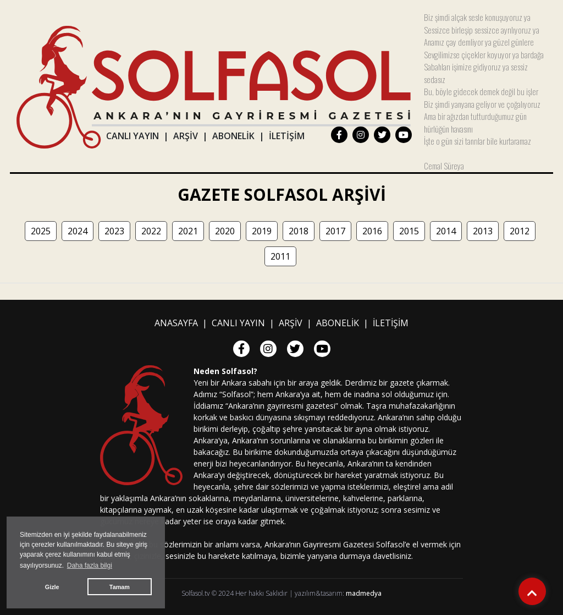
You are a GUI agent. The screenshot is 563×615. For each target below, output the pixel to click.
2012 (519, 231)
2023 (114, 231)
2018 (298, 231)
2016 (372, 231)
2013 (483, 231)
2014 (446, 231)
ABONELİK (233, 136)
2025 (41, 231)
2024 (77, 231)
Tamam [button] (119, 587)
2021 (188, 231)
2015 (409, 231)
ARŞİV (185, 136)
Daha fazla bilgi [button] (89, 565)
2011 (280, 256)
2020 (225, 231)
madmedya (364, 593)
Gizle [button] (52, 587)
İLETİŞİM (287, 136)
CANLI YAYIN (132, 136)
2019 (262, 231)
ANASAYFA (176, 323)
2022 (151, 231)
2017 (335, 231)
